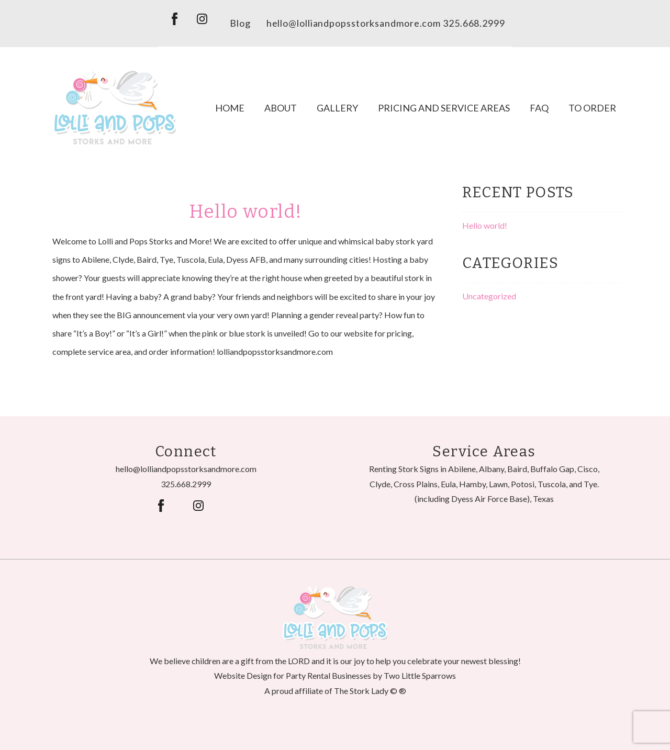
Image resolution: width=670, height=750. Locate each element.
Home (229, 108)
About (280, 108)
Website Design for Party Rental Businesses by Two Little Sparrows (335, 675)
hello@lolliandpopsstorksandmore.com (353, 23)
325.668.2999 (186, 484)
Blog (240, 23)
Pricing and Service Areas (444, 108)
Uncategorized (489, 296)
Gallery (337, 108)
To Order (592, 108)
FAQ (539, 108)
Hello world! (246, 211)
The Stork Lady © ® (370, 691)
